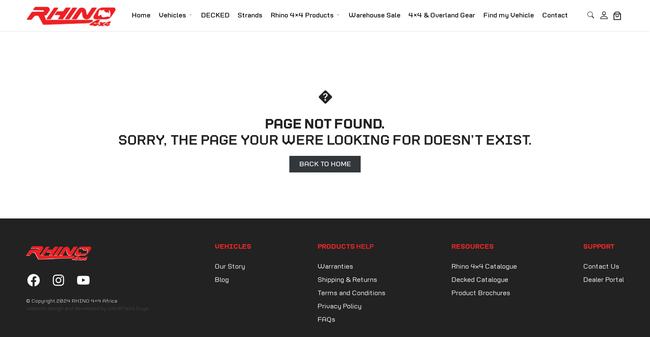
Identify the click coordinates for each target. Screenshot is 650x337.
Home (141, 15)
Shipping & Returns (347, 280)
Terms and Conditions (352, 293)
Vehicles (172, 15)
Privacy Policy (339, 306)
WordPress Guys (127, 308)
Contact (555, 15)
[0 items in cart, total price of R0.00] (617, 16)
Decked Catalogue (479, 280)
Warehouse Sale (374, 15)
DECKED (215, 15)
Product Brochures (480, 293)
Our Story (230, 267)
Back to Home (325, 164)
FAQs (326, 320)
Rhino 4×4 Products (302, 15)
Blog (222, 280)
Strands (250, 15)
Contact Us (601, 267)
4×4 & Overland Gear (441, 15)
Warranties (335, 267)
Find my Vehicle (508, 15)
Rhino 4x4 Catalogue (484, 267)
